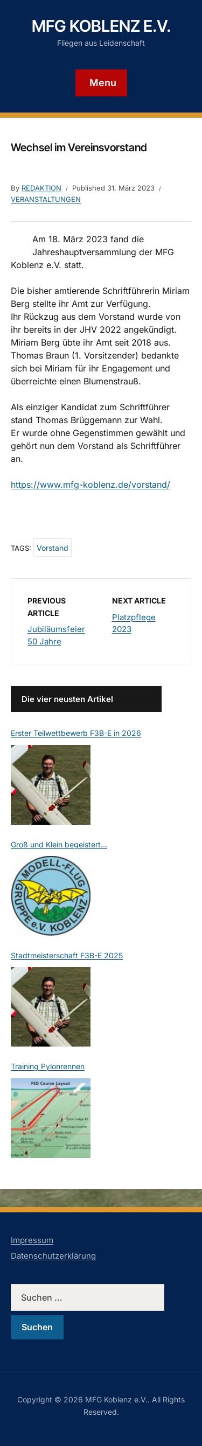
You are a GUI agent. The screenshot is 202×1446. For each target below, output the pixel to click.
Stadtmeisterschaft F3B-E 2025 (67, 955)
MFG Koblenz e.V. (101, 26)
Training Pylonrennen (48, 1066)
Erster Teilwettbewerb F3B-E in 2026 (76, 733)
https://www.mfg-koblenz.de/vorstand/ (90, 484)
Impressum (32, 1240)
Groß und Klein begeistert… (59, 844)
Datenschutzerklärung (53, 1256)
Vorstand (52, 547)
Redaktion (41, 188)
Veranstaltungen (46, 199)
